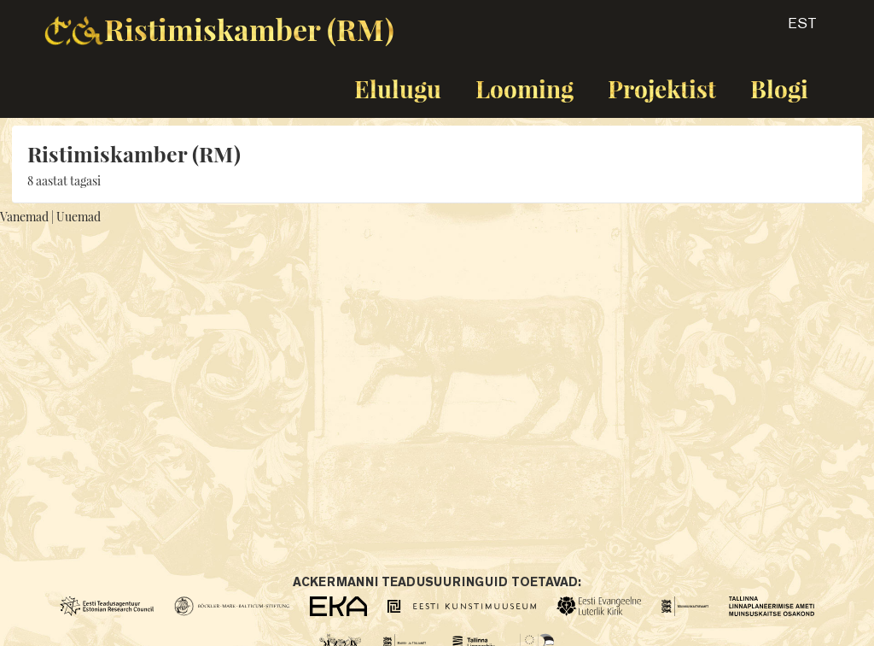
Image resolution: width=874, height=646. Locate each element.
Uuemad (78, 216)
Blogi (779, 88)
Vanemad (24, 216)
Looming (524, 88)
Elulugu (397, 88)
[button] (787, 29)
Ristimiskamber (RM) (249, 29)
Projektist (662, 88)
